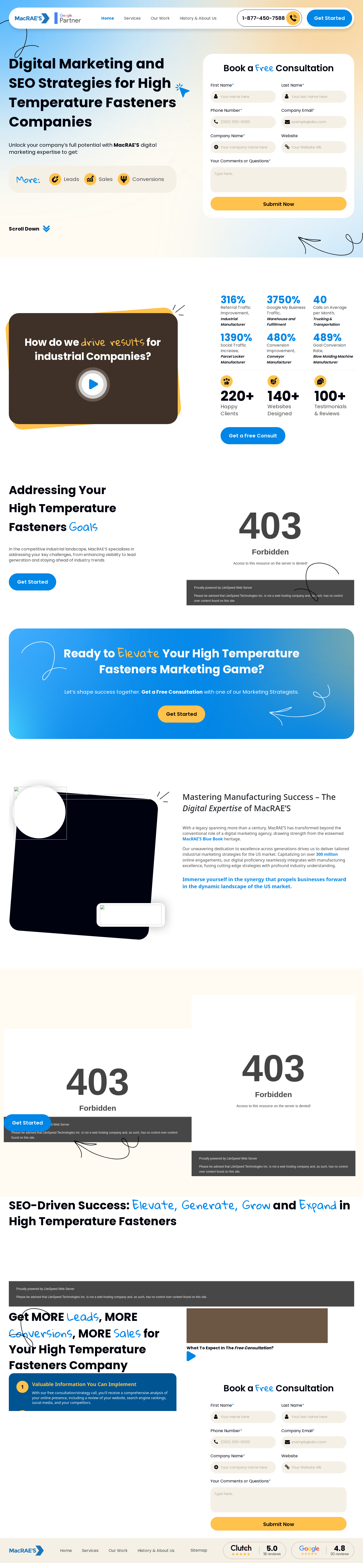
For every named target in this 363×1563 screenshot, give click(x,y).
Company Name (227, 1456)
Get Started (329, 18)
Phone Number (226, 1431)
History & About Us (198, 18)
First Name (222, 1405)
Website (289, 1456)
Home (107, 18)
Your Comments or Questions (240, 1481)
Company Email (298, 1431)
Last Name (292, 1405)
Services (132, 18)
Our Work (160, 18)
